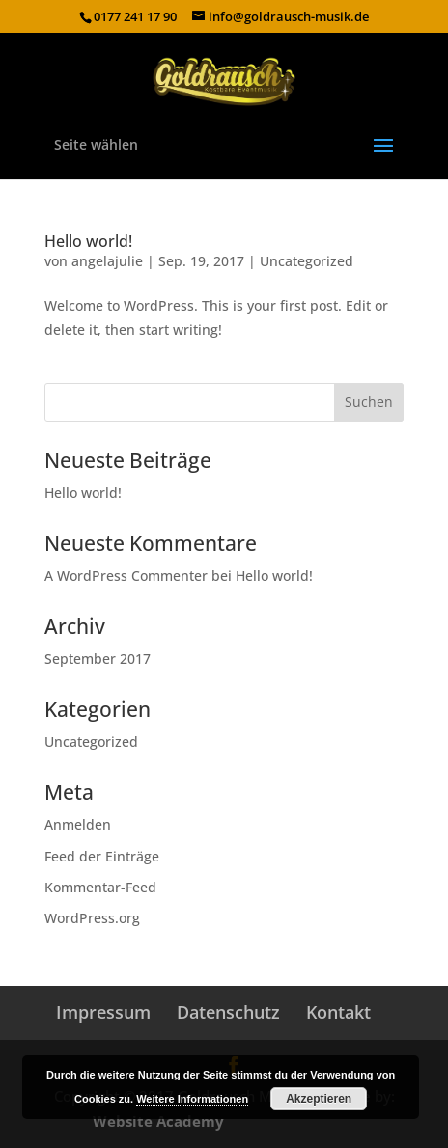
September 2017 (97, 658)
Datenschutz (228, 1012)
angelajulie (107, 261)
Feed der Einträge (101, 856)
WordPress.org (92, 918)
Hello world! (88, 241)
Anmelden (77, 824)
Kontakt (338, 1012)
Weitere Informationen (192, 1099)
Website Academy (158, 1121)
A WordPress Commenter (126, 575)
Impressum (103, 1012)
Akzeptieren (318, 1099)
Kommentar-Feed (100, 887)
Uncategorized (306, 261)
